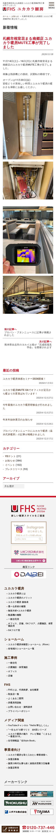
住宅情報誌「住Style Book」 (22, 740)
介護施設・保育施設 (18, 667)
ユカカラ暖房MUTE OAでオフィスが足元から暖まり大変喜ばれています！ (27, 392)
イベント (10, 465)
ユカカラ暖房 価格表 (18, 602)
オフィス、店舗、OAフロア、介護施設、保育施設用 (30, 624)
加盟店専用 (13, 768)
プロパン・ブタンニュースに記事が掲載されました (28, 334)
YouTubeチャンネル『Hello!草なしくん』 (29, 725)
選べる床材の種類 (17, 606)
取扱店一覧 (13, 694)
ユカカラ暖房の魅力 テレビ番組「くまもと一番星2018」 (30, 735)
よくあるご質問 (15, 698)
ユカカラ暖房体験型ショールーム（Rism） (29, 644)
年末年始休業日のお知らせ (18, 419)
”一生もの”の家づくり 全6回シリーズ (27, 730)
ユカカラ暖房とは (17, 593)
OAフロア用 (14, 630)
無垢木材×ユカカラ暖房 (19, 610)
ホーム (6, 16)
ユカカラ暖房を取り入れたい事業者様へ (27, 755)
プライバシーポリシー (19, 711)
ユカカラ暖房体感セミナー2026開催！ (24, 378)
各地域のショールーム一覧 (21, 648)
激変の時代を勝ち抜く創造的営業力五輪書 (29, 763)
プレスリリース (13, 469)
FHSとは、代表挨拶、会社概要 (23, 690)
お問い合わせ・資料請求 (20, 707)
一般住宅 (12, 663)
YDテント (10, 456)
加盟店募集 (13, 759)
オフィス (12, 671)
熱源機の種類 (14, 615)
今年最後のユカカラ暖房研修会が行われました (28, 406)
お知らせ (15, 16)
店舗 (10, 676)
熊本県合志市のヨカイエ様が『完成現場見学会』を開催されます (28, 346)
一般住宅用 (13, 619)
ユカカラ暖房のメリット (20, 598)
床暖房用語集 (14, 702)
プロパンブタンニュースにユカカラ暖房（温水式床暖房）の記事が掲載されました (28, 432)
